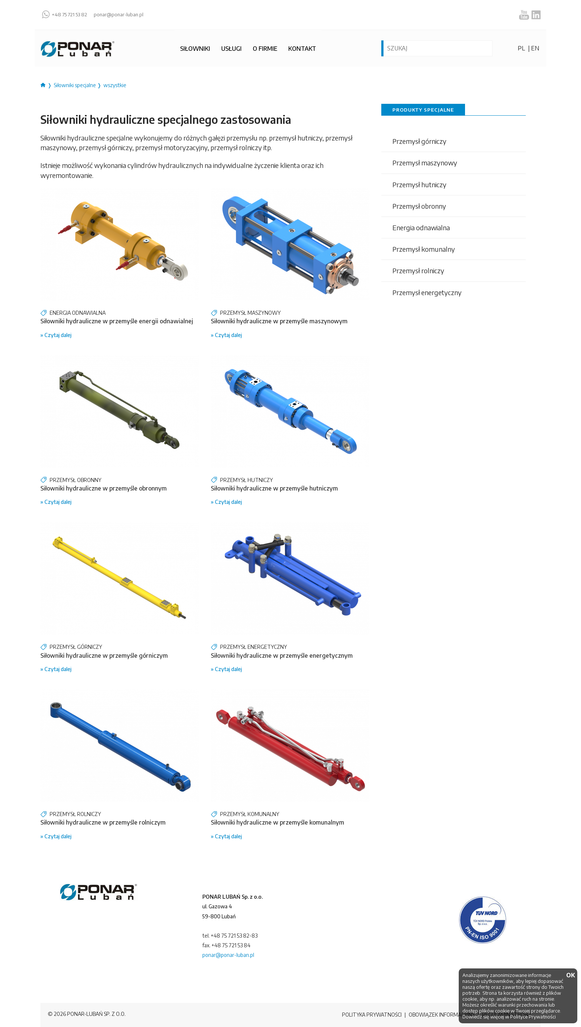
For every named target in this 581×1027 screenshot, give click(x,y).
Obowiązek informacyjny (440, 1015)
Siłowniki (195, 48)
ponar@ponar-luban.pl (118, 14)
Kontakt (302, 48)
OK (570, 975)
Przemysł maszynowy (424, 162)
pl (521, 48)
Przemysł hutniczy (419, 184)
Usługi (231, 48)
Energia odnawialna (421, 227)
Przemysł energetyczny (427, 292)
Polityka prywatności (368, 1015)
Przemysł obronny (419, 206)
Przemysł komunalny (423, 249)
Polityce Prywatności (533, 1017)
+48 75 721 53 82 (69, 14)
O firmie (265, 48)
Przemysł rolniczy (418, 270)
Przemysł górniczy (419, 141)
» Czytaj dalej (56, 335)
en (535, 48)
